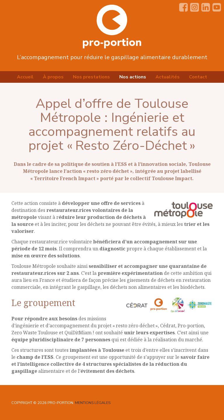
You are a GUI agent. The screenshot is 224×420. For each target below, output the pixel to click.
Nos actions (132, 77)
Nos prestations (91, 77)
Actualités (167, 77)
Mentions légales (93, 402)
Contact (198, 77)
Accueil (25, 77)
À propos (53, 77)
